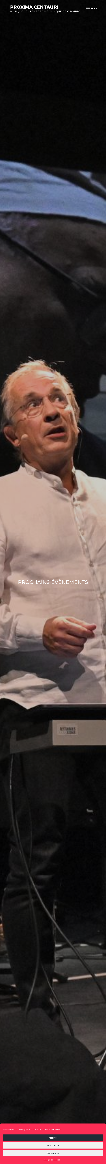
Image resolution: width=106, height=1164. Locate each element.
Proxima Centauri (34, 7)
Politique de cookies (52, 1160)
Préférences (53, 1153)
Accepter (53, 1137)
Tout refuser (53, 1145)
